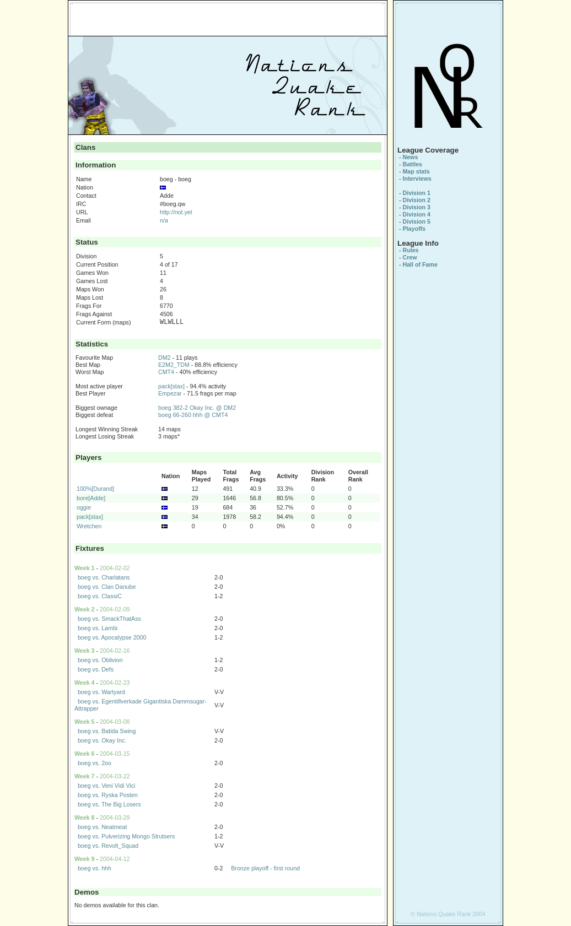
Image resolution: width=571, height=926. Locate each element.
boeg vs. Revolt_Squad (108, 845)
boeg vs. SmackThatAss (109, 618)
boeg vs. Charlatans (104, 577)
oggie (84, 507)
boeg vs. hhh (94, 868)
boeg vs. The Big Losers (109, 804)
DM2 (164, 357)
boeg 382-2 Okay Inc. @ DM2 (197, 407)
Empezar (170, 393)
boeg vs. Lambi (97, 628)
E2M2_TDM (174, 364)
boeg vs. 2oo (94, 763)
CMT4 (166, 372)
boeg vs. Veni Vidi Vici (106, 785)
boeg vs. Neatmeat (102, 827)
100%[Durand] (95, 488)
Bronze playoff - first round (265, 868)
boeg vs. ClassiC (100, 596)
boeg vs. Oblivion (100, 660)
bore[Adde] (91, 498)
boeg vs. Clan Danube (107, 586)
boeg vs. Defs (96, 669)
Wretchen (89, 526)
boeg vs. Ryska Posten (108, 795)
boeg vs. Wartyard (101, 692)
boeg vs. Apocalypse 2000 (112, 637)
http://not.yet (176, 212)
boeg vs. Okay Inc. (102, 740)
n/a (164, 220)
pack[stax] (171, 386)
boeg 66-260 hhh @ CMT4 (193, 414)
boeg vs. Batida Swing (107, 731)
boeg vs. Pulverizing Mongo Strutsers (126, 836)
